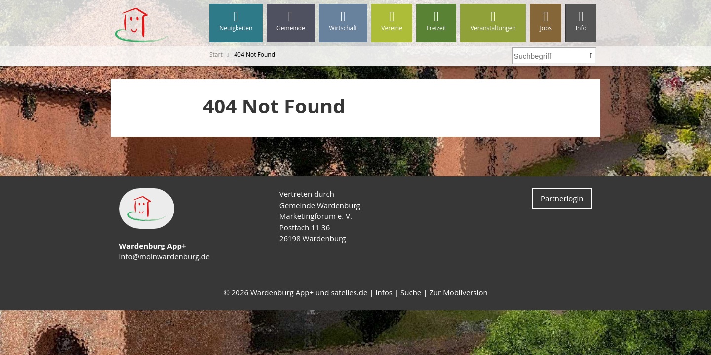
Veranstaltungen (493, 21)
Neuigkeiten (236, 21)
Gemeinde (291, 21)
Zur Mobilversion (458, 292)
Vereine (392, 21)
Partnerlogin (562, 198)
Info (581, 21)
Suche (410, 292)
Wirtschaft (343, 21)
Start (216, 54)
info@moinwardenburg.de (164, 256)
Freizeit (436, 21)
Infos (384, 292)
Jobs (545, 21)
